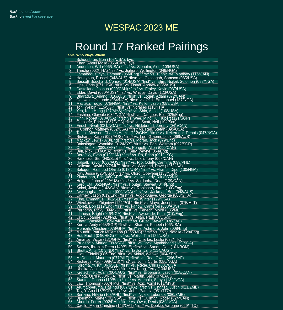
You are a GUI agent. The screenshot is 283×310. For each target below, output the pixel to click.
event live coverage (37, 16)
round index (31, 12)
